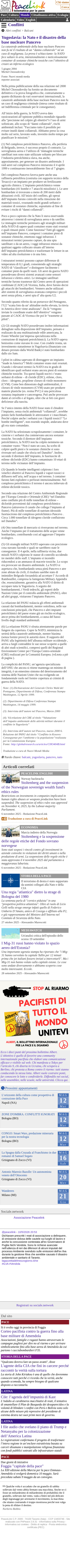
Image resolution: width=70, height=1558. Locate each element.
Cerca (65, 7)
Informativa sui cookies (17, 1524)
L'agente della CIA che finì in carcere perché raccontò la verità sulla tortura (35, 1368)
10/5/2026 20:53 (27, 1232)
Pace (4, 15)
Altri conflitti (13, 30)
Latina (7, 1391)
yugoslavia (38, 757)
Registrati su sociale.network (35, 1305)
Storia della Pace (36, 875)
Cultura (13, 15)
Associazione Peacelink (29, 1217)
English (30, 19)
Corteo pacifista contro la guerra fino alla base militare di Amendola (32, 1333)
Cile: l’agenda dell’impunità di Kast (28, 1397)
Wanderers (8, 1190)
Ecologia (62, 15)
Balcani (28, 30)
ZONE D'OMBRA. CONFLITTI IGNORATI (28, 1114)
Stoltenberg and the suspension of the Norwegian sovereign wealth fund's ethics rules (34, 787)
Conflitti (16, 24)
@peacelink (9, 1232)
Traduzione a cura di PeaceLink (28, 818)
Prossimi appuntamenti (21, 1088)
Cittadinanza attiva (43, 15)
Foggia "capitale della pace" (22, 1466)
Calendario (8, 19)
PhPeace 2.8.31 (28, 1521)
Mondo (24, 15)
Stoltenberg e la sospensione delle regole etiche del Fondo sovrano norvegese (32, 841)
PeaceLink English (37, 773)
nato (59, 757)
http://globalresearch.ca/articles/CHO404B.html (38, 744)
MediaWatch (31, 930)
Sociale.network (12, 1211)
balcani (26, 757)
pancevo (51, 757)
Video (20, 19)
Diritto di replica (39, 1524)
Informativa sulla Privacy (52, 1521)
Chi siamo (62, 2)
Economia (29, 827)
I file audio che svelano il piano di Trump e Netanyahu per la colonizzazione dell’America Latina (34, 1431)
